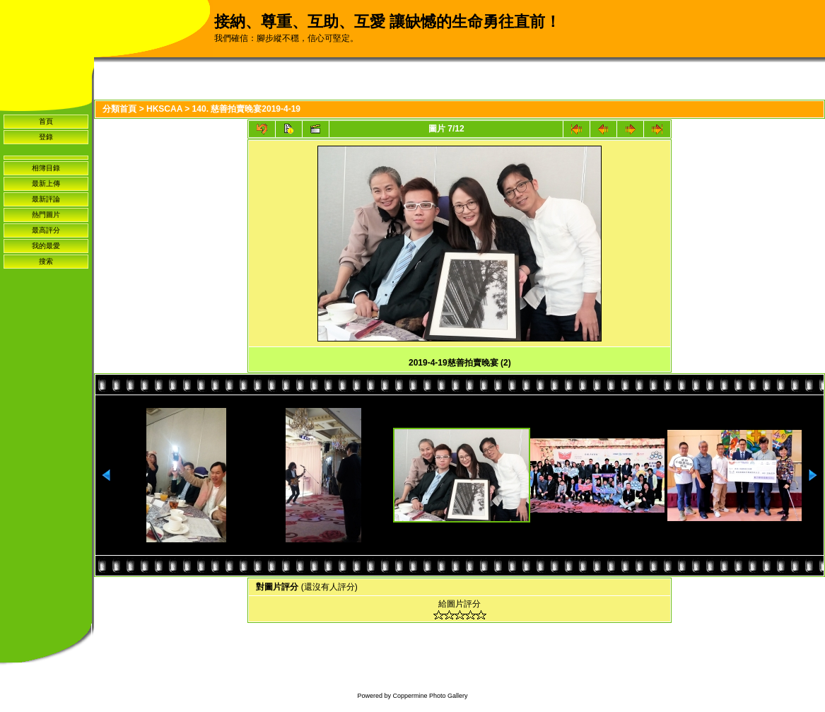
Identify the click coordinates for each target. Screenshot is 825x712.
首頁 (46, 121)
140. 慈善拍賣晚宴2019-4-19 (246, 109)
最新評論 (46, 199)
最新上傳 (46, 183)
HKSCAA (164, 109)
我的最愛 (46, 246)
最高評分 (46, 230)
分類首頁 (119, 109)
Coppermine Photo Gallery (429, 695)
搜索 (46, 261)
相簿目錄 (46, 168)
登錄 (46, 137)
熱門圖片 (46, 214)
